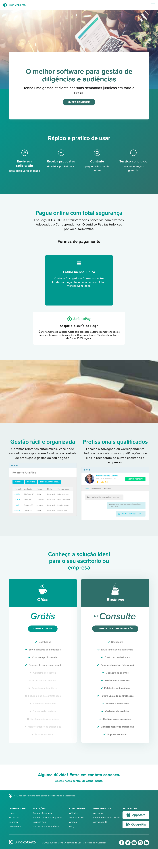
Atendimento (15, 826)
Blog (71, 826)
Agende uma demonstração (115, 628)
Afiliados (73, 813)
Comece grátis (42, 628)
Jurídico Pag (39, 822)
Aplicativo (98, 813)
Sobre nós (14, 817)
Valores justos (76, 817)
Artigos (73, 822)
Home (12, 813)
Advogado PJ (100, 822)
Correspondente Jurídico (46, 826)
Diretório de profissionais (106, 817)
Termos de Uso (74, 842)
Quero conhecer (79, 102)
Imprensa (14, 822)
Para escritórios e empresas (47, 817)
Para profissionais (42, 813)
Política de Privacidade (95, 842)
